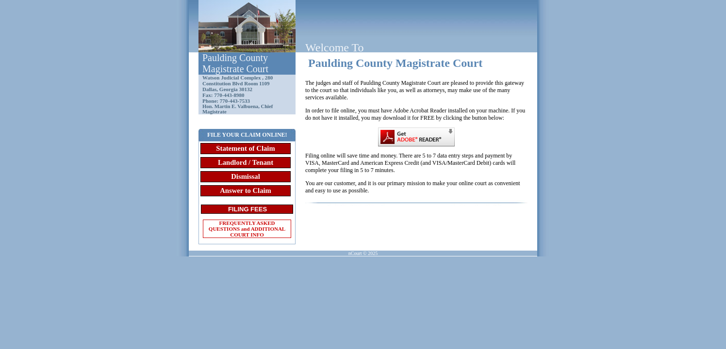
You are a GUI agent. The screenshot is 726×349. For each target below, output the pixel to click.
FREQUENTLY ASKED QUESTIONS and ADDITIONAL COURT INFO (247, 229)
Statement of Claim (245, 148)
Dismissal (245, 176)
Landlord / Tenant (245, 162)
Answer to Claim (245, 190)
